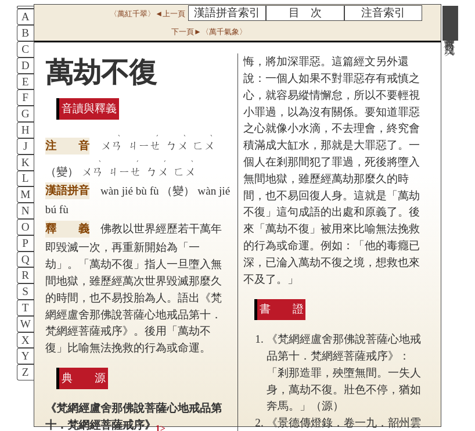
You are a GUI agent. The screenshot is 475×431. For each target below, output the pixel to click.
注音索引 (383, 12)
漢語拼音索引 (227, 12)
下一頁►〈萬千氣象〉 (209, 31)
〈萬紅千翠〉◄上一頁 (147, 13)
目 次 (305, 12)
